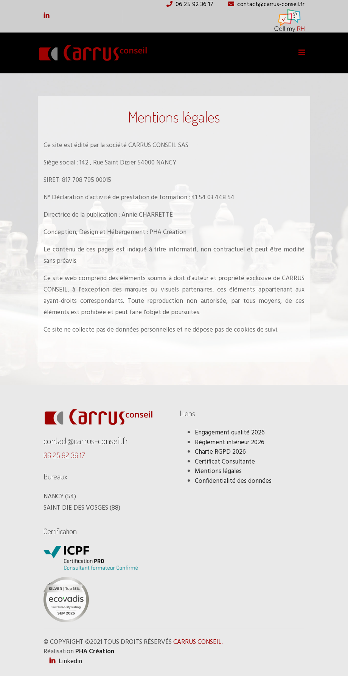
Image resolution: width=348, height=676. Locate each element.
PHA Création (94, 652)
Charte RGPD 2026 (220, 452)
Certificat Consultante (225, 462)
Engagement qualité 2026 (230, 433)
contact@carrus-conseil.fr (86, 441)
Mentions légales (218, 471)
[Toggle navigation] (302, 53)
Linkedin (65, 661)
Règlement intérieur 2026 (229, 442)
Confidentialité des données (233, 481)
